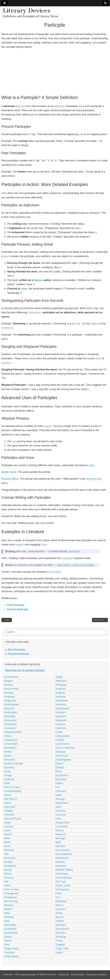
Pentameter (62, 873)
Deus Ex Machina (65, 747)
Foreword (60, 791)
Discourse (9, 759)
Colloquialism (62, 736)
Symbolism (10, 928)
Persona (8, 877)
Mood (7, 842)
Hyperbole (9, 806)
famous (38, 280)
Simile (58, 913)
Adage (59, 677)
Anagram (60, 688)
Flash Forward (12, 787)
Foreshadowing (12, 791)
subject (95, 323)
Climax (8, 736)
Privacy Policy (77, 974)
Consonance (62, 743)
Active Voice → (100, 620)
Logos (7, 830)
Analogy (8, 692)
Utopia (59, 952)
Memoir (8, 834)
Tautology (60, 936)
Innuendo (60, 814)
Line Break (61, 826)
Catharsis (60, 728)
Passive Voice (9, 478)
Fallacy (59, 783)
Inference (9, 814)
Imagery (8, 810)
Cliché (58, 732)
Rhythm (8, 909)
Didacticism (61, 755)
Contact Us (63, 974)
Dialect (8, 751)
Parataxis (60, 865)
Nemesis (9, 850)
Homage (60, 799)
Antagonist (10, 700)
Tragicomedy (11, 948)
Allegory (8, 680)
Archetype (9, 716)
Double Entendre (13, 763)
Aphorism (9, 708)
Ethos (58, 771)
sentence (6, 327)
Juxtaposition (62, 822)
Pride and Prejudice (83, 565)
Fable (7, 783)
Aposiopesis (62, 708)
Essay (7, 771)
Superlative (10, 924)
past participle (94, 478)
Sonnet (59, 917)
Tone (6, 944)
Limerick (8, 826)
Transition (9, 952)
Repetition (61, 901)
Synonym (60, 932)
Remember (35, 312)
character (67, 558)
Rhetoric (8, 905)
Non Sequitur (62, 850)
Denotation (10, 747)
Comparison (11, 740)
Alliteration (61, 680)
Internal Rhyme (12, 818)
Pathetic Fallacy (64, 869)
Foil (57, 787)
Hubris (7, 802)
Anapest (60, 692)
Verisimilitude (11, 956)
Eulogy (8, 775)
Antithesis (60, 704)
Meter (7, 838)
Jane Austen (64, 565)
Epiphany (9, 767)
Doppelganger (63, 759)
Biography (61, 720)
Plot (6, 881)
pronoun (6, 362)
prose (44, 544)
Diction (8, 755)
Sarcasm (60, 909)
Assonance (10, 720)
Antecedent (61, 700)
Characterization (13, 732)
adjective (59, 106)
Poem (7, 885)
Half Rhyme (10, 799)
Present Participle (17, 609)
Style (7, 921)
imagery (19, 544)
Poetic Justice (63, 885)
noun (98, 358)
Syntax (8, 936)
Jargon (8, 822)
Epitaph (59, 767)
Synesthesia (11, 932)
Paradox (60, 862)
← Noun (6, 620)
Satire (7, 913)
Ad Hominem (11, 677)
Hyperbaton (62, 802)
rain (14, 441)
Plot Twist (60, 881)
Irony (58, 818)
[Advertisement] (54, 71)
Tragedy (60, 944)
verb (22, 106)
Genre (7, 795)
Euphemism (62, 775)
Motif (58, 842)
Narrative (60, 846)
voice (91, 465)
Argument (60, 716)
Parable (8, 862)
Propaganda (11, 893)
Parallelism (10, 865)
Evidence (9, 779)
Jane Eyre (74, 551)
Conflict (59, 740)
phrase (5, 256)
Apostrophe (10, 712)
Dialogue (60, 751)
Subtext (59, 921)
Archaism (60, 712)
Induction (60, 810)
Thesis (59, 940)
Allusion (8, 684)
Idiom (58, 806)
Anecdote (60, 696)
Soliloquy (9, 917)
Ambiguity (61, 684)
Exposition (61, 779)
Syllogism (60, 924)
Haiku (58, 795)
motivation (55, 571)
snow (24, 288)
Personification (63, 877)
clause (48, 426)
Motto (7, 846)
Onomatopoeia (63, 854)
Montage (60, 838)
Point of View (11, 889)
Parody (8, 869)
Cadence (60, 724)
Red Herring (11, 901)
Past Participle (15, 605)
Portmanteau (62, 889)
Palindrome (61, 858)
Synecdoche (62, 928)
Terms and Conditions (96, 974)
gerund (76, 323)
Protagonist (10, 897)
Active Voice (8, 472)
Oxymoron (10, 858)
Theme (8, 940)
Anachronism (11, 688)
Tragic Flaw (61, 948)
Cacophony (10, 724)
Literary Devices (26, 10)
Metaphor (60, 834)
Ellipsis (59, 763)
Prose (58, 893)
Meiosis (59, 830)
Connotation (11, 743)
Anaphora (9, 696)
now (80, 134)
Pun (57, 897)
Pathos (8, 873)
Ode (6, 854)
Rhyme (59, 905)
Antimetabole (11, 704)
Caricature (10, 728)
